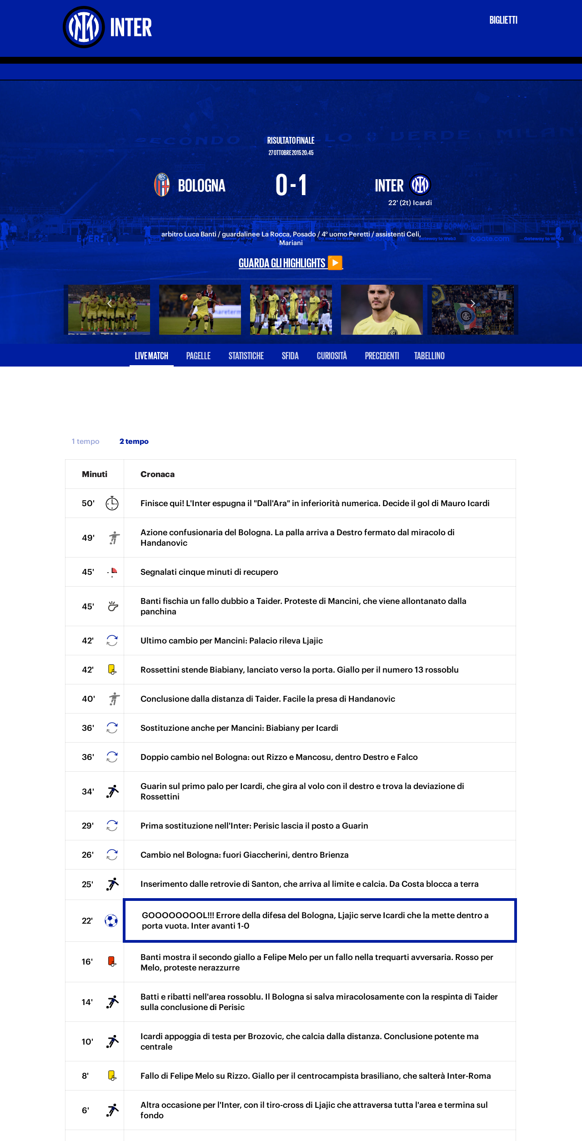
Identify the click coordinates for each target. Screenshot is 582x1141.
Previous (109, 303)
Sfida (290, 355)
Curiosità (332, 355)
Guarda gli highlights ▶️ (291, 262)
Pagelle (198, 355)
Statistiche (246, 355)
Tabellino (429, 355)
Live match (151, 355)
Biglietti (503, 19)
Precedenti (382, 355)
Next (473, 303)
